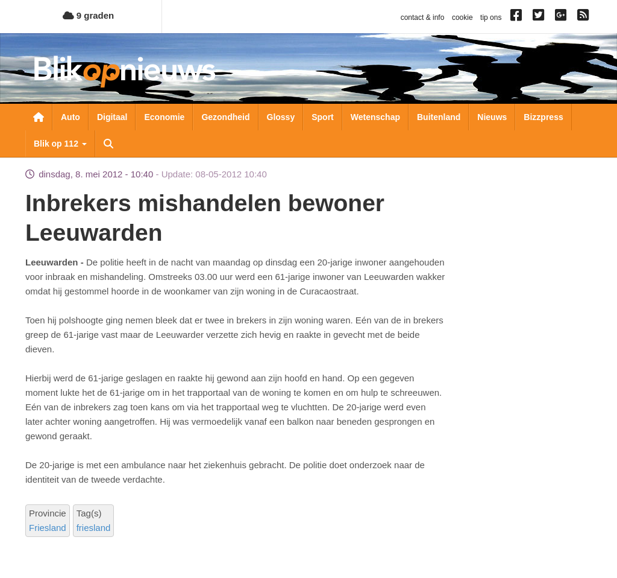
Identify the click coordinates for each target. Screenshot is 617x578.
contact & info (423, 17)
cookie (462, 17)
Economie (164, 117)
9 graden (88, 15)
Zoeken (108, 143)
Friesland (47, 527)
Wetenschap (375, 117)
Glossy (281, 117)
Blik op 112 (60, 143)
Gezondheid (225, 117)
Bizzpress (543, 117)
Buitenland (438, 117)
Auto (70, 117)
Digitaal (112, 117)
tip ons (490, 17)
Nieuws (492, 117)
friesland (94, 527)
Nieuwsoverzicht (38, 117)
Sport (323, 117)
